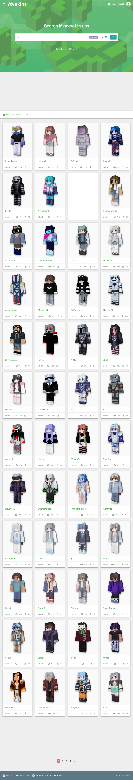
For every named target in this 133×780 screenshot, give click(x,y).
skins (21, 4)
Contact (8, 775)
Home (6, 114)
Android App (23, 775)
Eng (111, 4)
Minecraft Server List (53, 775)
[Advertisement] (66, 91)
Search (19, 114)
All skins (29, 114)
